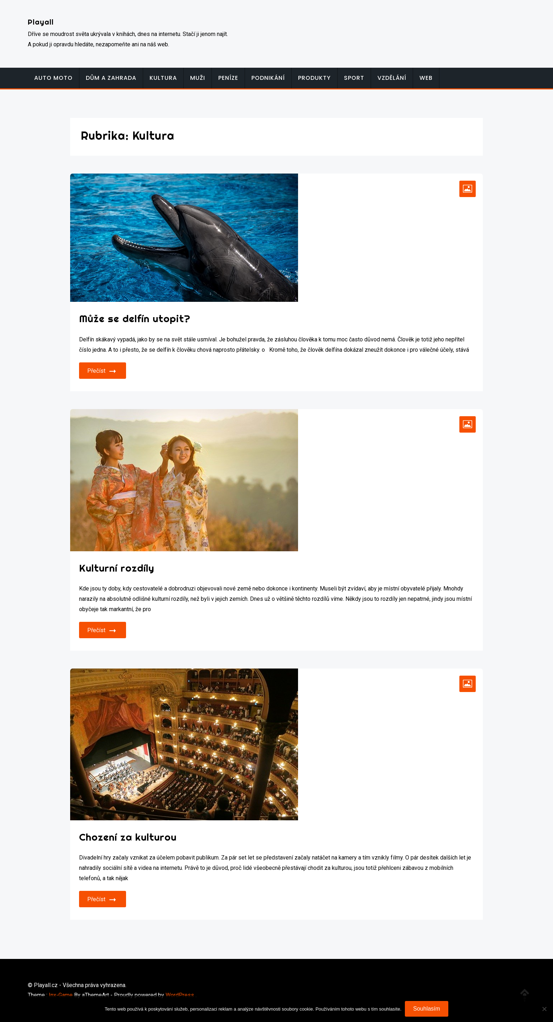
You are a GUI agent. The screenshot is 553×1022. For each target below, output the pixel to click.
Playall (41, 21)
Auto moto (53, 78)
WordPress (180, 995)
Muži (197, 78)
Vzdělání (391, 78)
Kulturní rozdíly (116, 568)
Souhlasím (426, 1009)
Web (426, 78)
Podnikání (268, 78)
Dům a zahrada (111, 78)
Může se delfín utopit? (135, 318)
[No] (544, 1008)
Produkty (314, 78)
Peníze (228, 78)
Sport (354, 78)
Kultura (163, 78)
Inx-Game (61, 995)
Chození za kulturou (128, 837)
